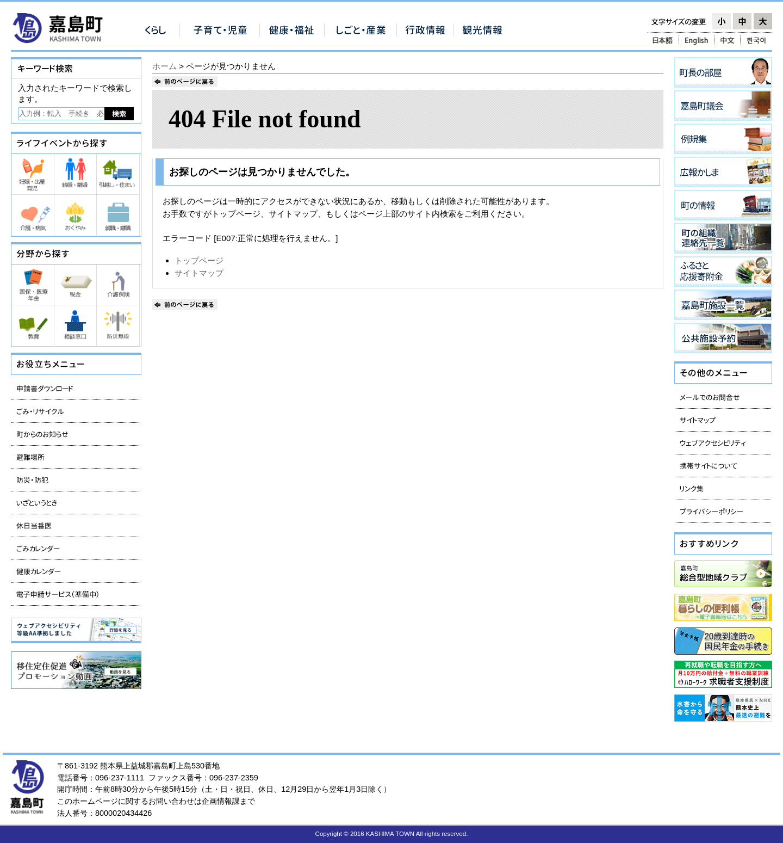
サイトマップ (199, 273)
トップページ (199, 260)
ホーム (164, 66)
